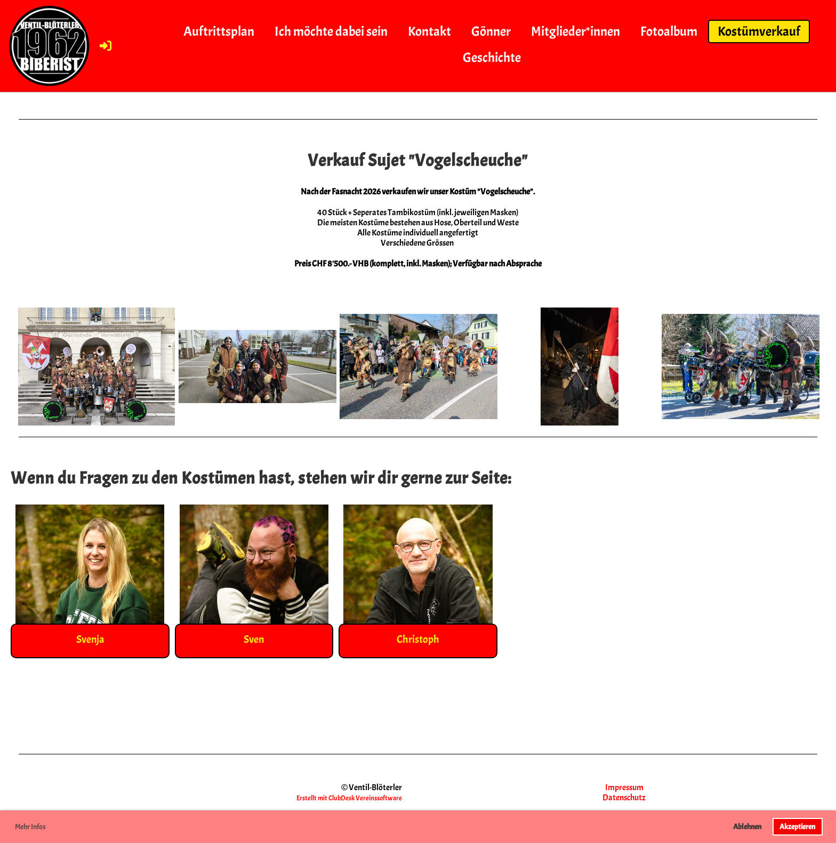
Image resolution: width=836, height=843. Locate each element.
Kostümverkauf (759, 31)
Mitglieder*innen (575, 31)
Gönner (491, 31)
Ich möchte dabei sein (331, 31)
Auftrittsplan (218, 31)
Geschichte (492, 57)
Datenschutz (624, 797)
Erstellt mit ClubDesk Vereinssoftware (349, 798)
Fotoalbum (668, 31)
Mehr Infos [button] (30, 826)
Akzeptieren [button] (797, 826)
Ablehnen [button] (747, 826)
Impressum (624, 787)
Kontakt (429, 31)
